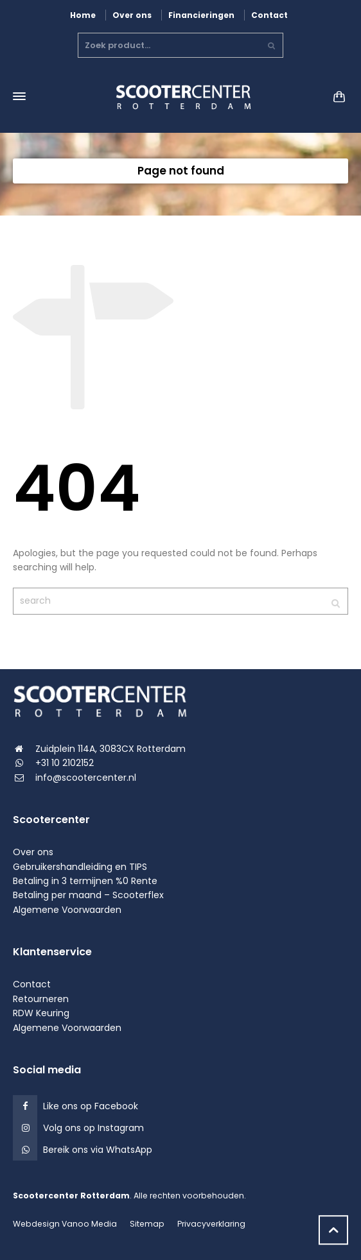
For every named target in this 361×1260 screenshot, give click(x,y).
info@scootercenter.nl (85, 777)
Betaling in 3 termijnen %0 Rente (85, 880)
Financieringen (201, 15)
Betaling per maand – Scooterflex (88, 895)
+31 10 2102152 (64, 762)
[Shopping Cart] (335, 96)
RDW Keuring (41, 1013)
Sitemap (147, 1223)
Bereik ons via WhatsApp (97, 1149)
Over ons (132, 15)
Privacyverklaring (211, 1223)
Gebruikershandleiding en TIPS (80, 866)
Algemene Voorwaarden (67, 909)
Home (83, 15)
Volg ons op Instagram (93, 1127)
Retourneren (41, 998)
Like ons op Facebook (90, 1106)
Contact (269, 15)
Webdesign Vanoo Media (65, 1223)
